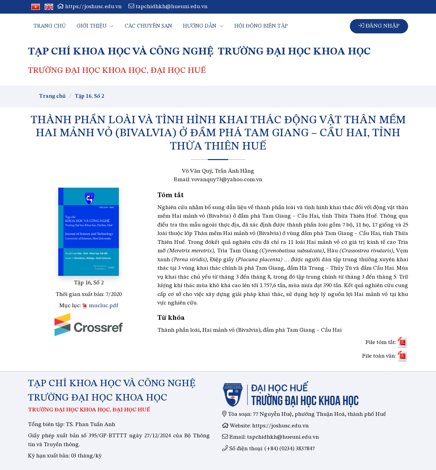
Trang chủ (49, 26)
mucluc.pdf (100, 306)
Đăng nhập (379, 25)
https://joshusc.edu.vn (89, 7)
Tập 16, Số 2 (89, 96)
